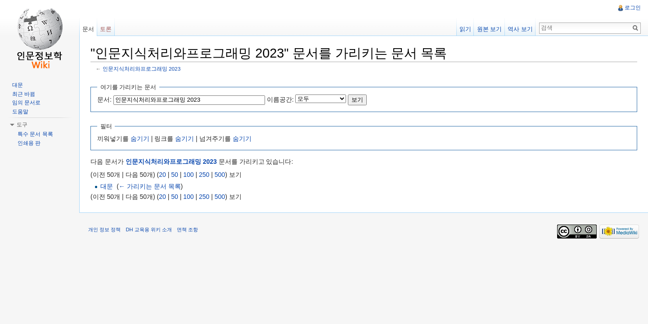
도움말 (20, 111)
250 (204, 174)
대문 (106, 186)
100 (188, 174)
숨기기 (139, 138)
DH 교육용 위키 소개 (148, 229)
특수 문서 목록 (35, 134)
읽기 (465, 29)
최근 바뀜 (23, 94)
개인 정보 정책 (104, 229)
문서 (88, 29)
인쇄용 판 (29, 143)
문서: (104, 99)
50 (174, 174)
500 (220, 174)
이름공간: (280, 99)
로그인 (633, 7)
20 (162, 174)
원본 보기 (489, 29)
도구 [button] (22, 125)
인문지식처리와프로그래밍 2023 (141, 69)
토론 (106, 29)
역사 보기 (520, 29)
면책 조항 (187, 229)
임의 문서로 (26, 102)
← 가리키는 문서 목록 (150, 186)
